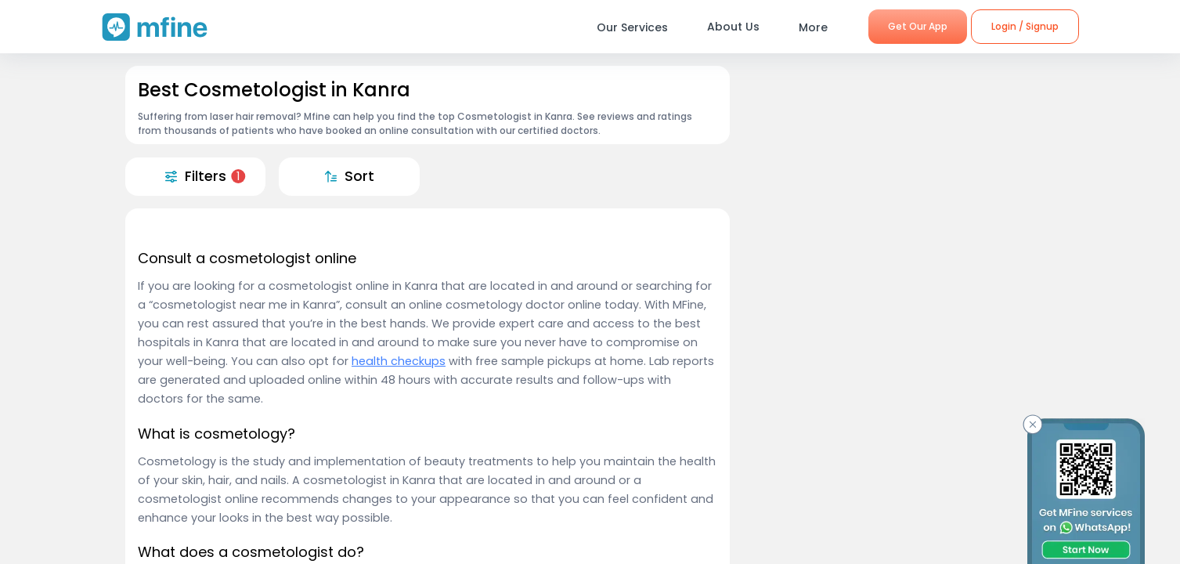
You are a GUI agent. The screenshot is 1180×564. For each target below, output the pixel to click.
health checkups (399, 361)
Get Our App (917, 26)
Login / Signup (1025, 26)
